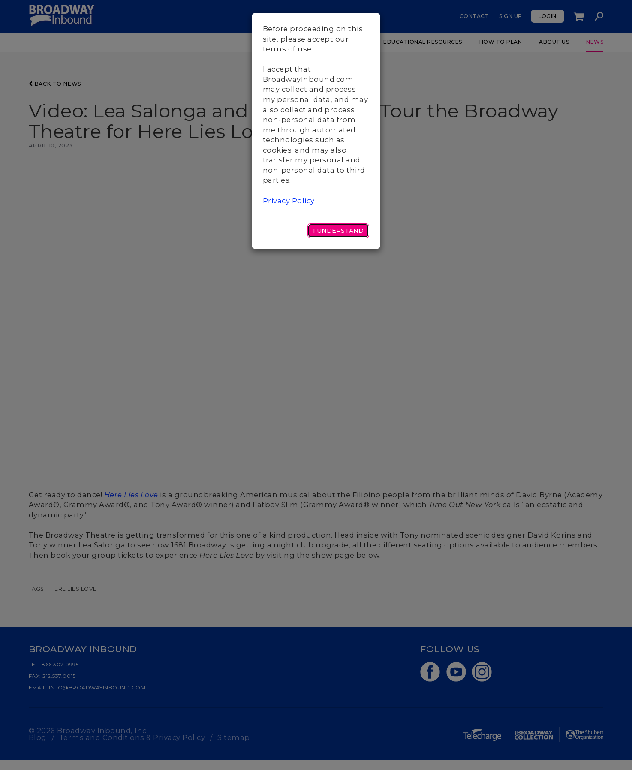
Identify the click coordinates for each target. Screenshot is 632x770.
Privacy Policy (289, 200)
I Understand (338, 231)
